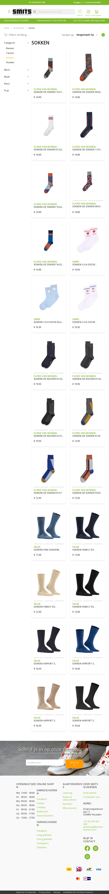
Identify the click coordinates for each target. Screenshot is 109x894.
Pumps (40, 803)
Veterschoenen (45, 815)
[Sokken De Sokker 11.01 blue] (87, 125)
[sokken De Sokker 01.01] (49, 468)
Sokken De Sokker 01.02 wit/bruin (49, 148)
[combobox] (51, 11)
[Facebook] (87, 848)
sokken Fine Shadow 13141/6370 (49, 548)
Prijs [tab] (6, 90)
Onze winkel (89, 792)
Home (6, 28)
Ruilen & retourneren (69, 798)
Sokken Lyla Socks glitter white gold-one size (87, 320)
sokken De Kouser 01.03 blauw (49, 377)
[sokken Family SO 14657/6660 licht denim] (87, 525)
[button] (87, 35)
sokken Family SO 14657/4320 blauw (49, 605)
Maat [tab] (7, 76)
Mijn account (70, 808)
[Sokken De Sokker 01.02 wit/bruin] (49, 125)
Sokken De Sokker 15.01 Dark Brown (49, 90)
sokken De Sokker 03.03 (87, 491)
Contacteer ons (91, 797)
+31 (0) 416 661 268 (37, 2)
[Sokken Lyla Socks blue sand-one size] (49, 297)
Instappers (43, 843)
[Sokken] (10, 57)
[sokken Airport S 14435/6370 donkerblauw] (49, 639)
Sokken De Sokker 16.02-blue (49, 263)
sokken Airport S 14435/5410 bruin (49, 719)
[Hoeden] (10, 62)
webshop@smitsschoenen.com (93, 828)
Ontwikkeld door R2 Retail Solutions (78, 892)
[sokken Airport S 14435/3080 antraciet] (87, 696)
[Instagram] (95, 848)
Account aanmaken (93, 2)
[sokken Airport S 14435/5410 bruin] (49, 696)
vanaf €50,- (16, 21)
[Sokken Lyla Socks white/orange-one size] (87, 240)
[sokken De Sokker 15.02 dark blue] (49, 182)
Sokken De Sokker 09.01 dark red (87, 205)
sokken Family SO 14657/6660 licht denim (87, 548)
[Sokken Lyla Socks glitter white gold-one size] (87, 297)
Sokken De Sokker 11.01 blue (87, 148)
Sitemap (56, 892)
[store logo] (21, 12)
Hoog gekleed (44, 839)
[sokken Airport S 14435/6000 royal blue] (87, 639)
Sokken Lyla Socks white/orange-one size (87, 263)
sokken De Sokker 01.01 (49, 491)
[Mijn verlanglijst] (80, 11)
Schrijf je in (74, 764)
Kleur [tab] (7, 83)
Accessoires (18, 28)
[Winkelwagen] (96, 11)
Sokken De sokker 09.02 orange (87, 90)
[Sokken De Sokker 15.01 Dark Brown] (49, 67)
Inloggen (77, 2)
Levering (67, 792)
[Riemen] (10, 48)
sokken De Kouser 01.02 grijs (87, 377)
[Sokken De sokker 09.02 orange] (87, 67)
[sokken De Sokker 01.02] (87, 411)
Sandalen (42, 847)
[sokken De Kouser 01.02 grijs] (87, 355)
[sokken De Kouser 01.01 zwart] (49, 411)
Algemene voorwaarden (26, 892)
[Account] (88, 11)
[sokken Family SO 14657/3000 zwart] (87, 582)
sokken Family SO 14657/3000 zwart (87, 605)
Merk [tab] (7, 69)
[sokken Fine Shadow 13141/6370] (49, 525)
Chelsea (41, 807)
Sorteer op (68, 35)
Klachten (67, 803)
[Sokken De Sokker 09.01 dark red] (87, 182)
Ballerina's (42, 811)
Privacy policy (45, 892)
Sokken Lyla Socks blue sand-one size (49, 320)
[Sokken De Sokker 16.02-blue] (49, 240)
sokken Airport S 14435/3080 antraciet (87, 719)
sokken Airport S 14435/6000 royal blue (87, 662)
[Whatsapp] (87, 856)
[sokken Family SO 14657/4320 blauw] (49, 582)
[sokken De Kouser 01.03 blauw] (49, 355)
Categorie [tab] (9, 42)
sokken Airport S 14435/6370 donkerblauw (49, 662)
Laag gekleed (44, 834)
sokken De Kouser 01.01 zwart (49, 434)
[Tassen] (10, 53)
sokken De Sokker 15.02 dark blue (49, 205)
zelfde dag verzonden (89, 21)
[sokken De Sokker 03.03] (87, 468)
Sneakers (42, 799)
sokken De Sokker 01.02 (87, 434)
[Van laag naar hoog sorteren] (103, 35)
